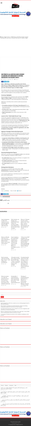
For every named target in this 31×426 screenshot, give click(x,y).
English (5, 36)
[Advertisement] (15, 27)
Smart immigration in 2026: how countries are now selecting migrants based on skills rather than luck (5, 222)
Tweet (2, 190)
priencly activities (6, 196)
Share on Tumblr (13, 190)
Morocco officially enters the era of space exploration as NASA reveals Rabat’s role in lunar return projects (5, 240)
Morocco (9, 36)
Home (1, 36)
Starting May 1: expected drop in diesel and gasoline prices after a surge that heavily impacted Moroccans (15, 279)
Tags (15, 385)
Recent (2, 385)
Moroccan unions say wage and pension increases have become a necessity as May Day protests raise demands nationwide (5, 280)
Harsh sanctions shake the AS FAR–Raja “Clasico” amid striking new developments (5, 260)
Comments (11, 385)
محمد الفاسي (4, 79)
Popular (6, 385)
